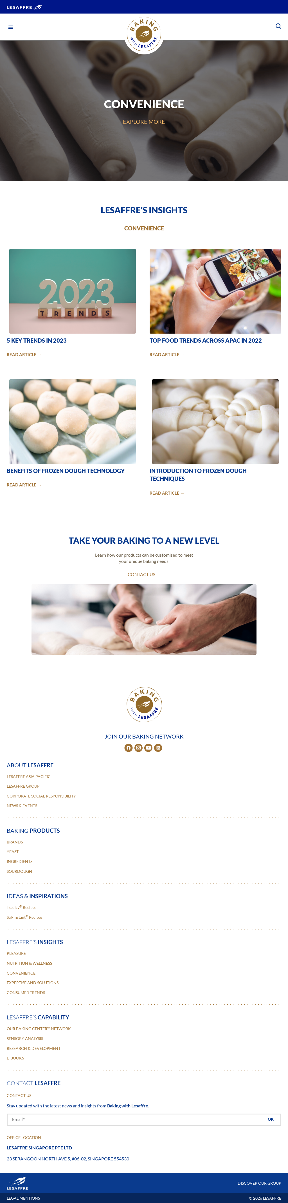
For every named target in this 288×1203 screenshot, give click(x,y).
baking (33, 830)
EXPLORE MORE (144, 121)
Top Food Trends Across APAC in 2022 (206, 340)
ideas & (37, 896)
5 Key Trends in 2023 (37, 340)
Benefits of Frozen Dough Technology (66, 470)
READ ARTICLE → (24, 354)
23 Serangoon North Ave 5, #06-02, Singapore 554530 (68, 1158)
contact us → (144, 574)
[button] (10, 27)
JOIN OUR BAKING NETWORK (144, 736)
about (30, 765)
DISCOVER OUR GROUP (259, 1183)
